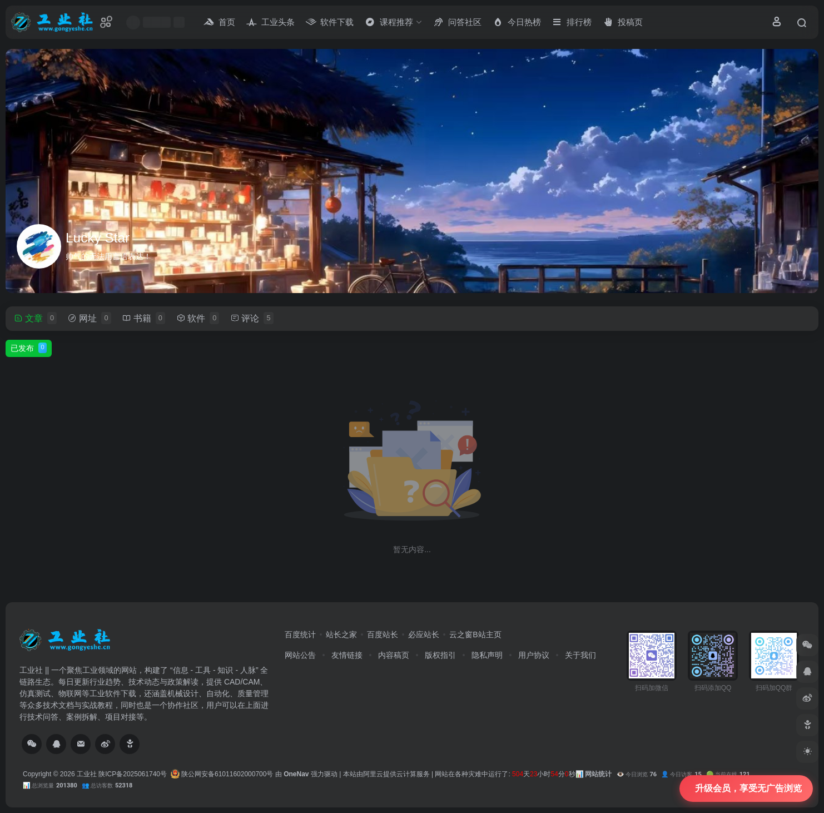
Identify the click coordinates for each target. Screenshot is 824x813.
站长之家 (341, 634)
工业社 (87, 774)
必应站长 (423, 634)
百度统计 (300, 634)
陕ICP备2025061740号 (132, 774)
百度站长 (382, 634)
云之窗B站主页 (475, 634)
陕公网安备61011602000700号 (222, 774)
